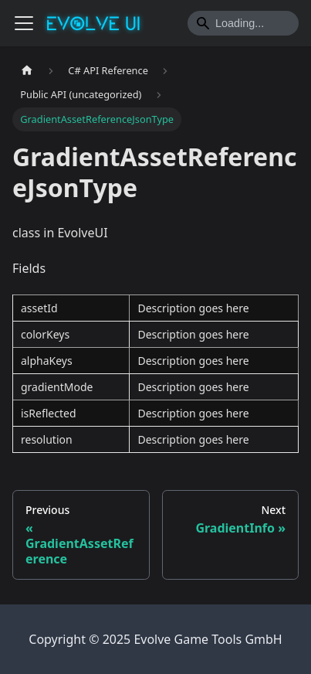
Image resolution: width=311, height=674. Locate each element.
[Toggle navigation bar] (23, 23)
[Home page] (27, 71)
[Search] (243, 23)
